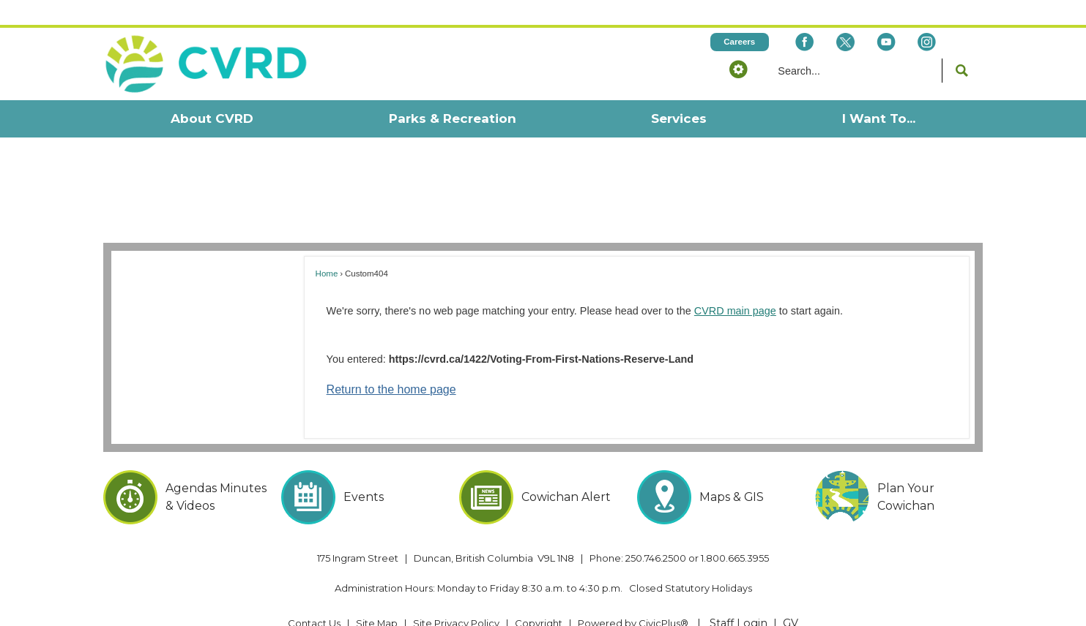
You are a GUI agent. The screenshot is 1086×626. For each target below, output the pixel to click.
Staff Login (738, 598)
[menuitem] (212, 94)
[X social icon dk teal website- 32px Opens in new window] (845, 17)
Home (327, 248)
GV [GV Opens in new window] (790, 598)
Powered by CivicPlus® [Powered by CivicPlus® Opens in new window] (633, 598)
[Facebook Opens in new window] (804, 17)
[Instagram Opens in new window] (927, 17)
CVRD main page (735, 286)
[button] (738, 43)
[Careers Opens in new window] (739, 17)
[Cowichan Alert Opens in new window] (543, 472)
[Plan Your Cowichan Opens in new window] (899, 472)
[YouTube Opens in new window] (886, 17)
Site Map (377, 598)
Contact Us (314, 598)
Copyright (538, 598)
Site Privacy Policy (456, 598)
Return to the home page (391, 364)
